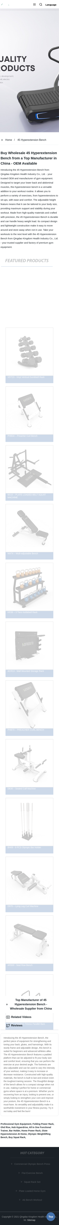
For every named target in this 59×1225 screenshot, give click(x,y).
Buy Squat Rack (16, 1137)
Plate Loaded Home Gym (32, 1191)
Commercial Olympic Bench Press (32, 1164)
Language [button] (50, 4)
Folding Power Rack (43, 1124)
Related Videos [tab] (18, 1017)
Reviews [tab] (14, 1026)
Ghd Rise (5, 1127)
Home (8, 140)
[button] (34, 5)
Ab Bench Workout (32, 1199)
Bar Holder (14, 1130)
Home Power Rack (31, 1130)
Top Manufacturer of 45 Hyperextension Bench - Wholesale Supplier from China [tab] (29, 1004)
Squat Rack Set (32, 1182)
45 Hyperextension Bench (31, 140)
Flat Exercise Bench (32, 1173)
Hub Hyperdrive (19, 1127)
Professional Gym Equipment (16, 1124)
